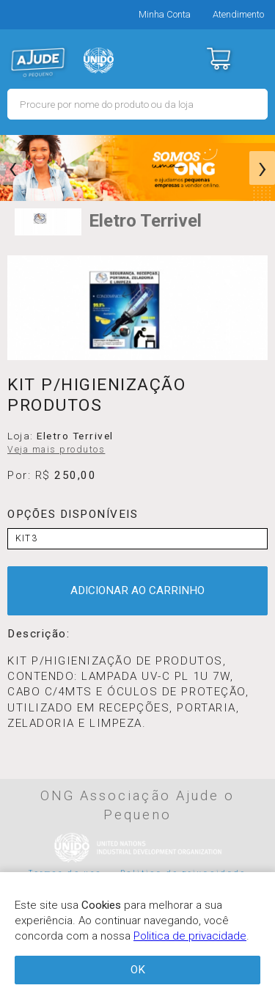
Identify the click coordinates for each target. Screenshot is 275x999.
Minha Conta (165, 14)
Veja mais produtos (56, 449)
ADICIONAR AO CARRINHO (137, 590)
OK (138, 969)
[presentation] (13, 168)
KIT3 (26, 538)
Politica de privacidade (189, 936)
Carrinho (218, 59)
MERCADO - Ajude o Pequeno (38, 62)
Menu (255, 59)
